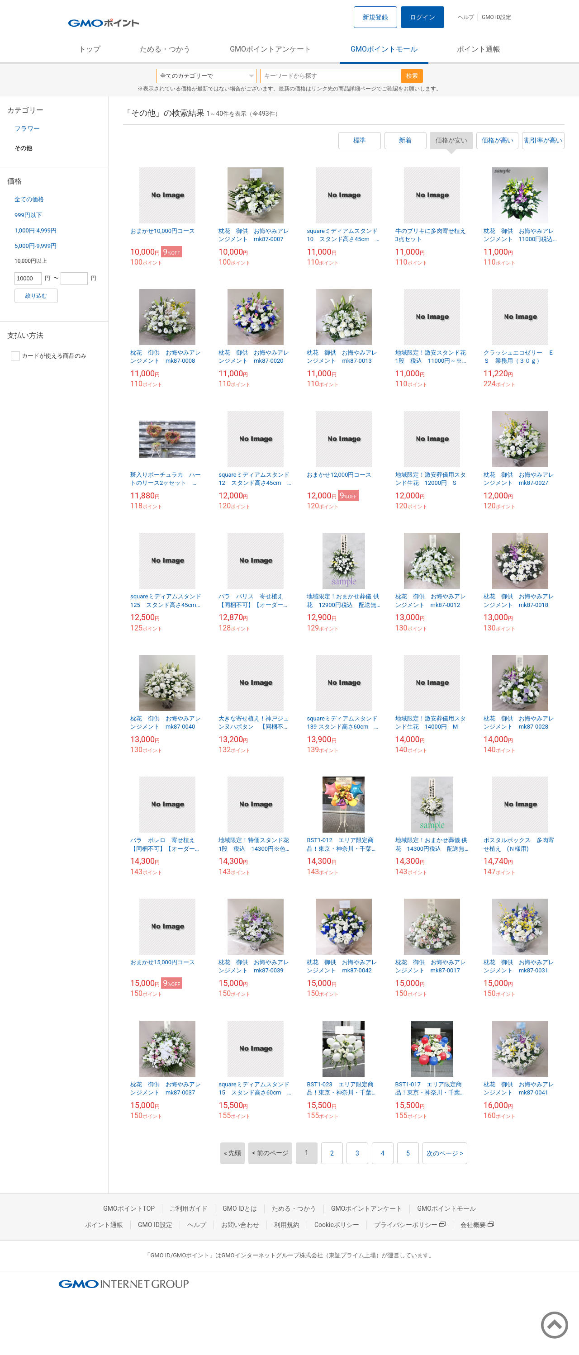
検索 (412, 75)
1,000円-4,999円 (35, 230)
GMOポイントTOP (129, 1208)
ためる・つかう (165, 49)
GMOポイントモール (384, 49)
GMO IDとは (240, 1208)
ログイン (422, 17)
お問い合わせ (240, 1224)
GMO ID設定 (496, 17)
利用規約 (286, 1224)
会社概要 (477, 1224)
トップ (89, 49)
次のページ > (445, 1153)
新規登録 (375, 17)
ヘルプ (466, 17)
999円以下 (28, 215)
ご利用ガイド (189, 1208)
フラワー (27, 128)
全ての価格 (29, 199)
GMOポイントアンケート (270, 49)
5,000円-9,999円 (35, 245)
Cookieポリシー (336, 1224)
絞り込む (36, 296)
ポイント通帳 (478, 49)
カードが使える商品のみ (48, 355)
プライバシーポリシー (410, 1224)
